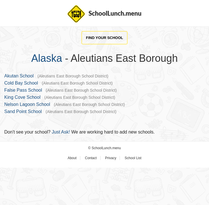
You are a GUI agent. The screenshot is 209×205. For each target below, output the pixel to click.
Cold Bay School (21, 83)
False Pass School (23, 90)
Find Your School (104, 38)
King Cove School (22, 97)
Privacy (110, 158)
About (71, 158)
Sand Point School (23, 111)
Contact (91, 158)
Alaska (46, 58)
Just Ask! (61, 132)
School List (133, 158)
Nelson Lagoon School (27, 104)
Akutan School (19, 75)
